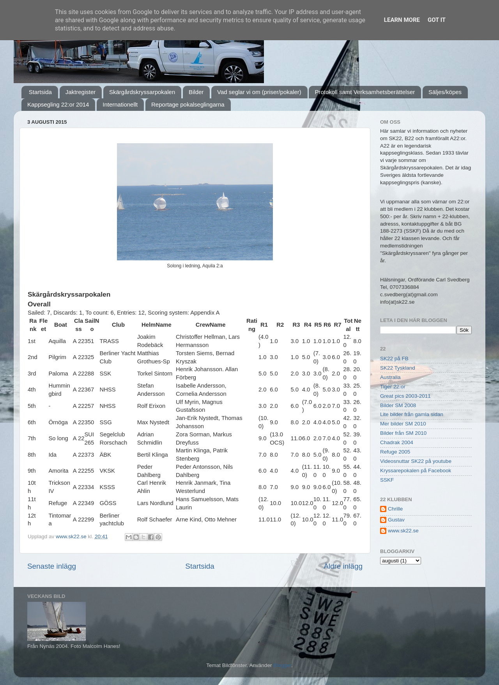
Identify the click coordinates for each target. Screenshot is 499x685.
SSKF (387, 480)
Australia (390, 377)
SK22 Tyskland (397, 368)
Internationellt (120, 104)
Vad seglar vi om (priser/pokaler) (259, 92)
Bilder (196, 92)
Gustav (396, 520)
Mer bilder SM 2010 (403, 424)
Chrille (395, 509)
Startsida (40, 92)
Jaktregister (80, 92)
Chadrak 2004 (396, 442)
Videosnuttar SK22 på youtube (415, 461)
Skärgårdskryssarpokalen (142, 92)
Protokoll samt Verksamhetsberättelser (365, 92)
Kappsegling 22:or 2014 (58, 104)
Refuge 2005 (395, 452)
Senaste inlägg (51, 566)
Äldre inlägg (343, 566)
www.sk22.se (403, 531)
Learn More (402, 19)
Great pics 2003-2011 (405, 396)
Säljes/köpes (445, 92)
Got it (437, 19)
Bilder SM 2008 (398, 405)
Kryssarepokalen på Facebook (415, 470)
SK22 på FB (394, 358)
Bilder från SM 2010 (403, 433)
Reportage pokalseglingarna (188, 104)
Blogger (282, 665)
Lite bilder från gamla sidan (411, 414)
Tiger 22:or (392, 387)
